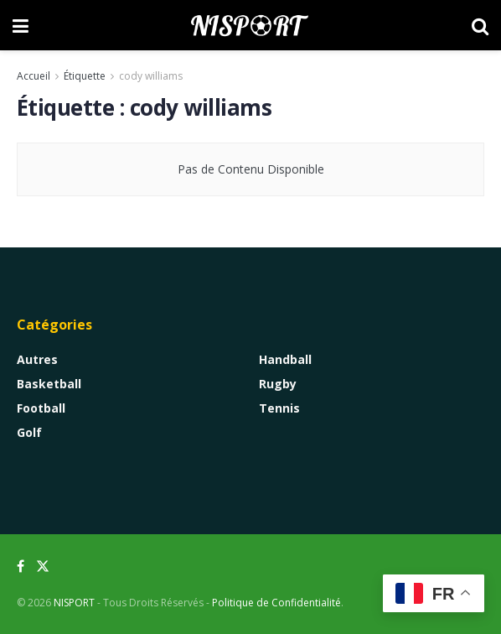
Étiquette (85, 76)
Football (41, 408)
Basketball (49, 384)
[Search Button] (480, 25)
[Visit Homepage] (250, 25)
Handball (285, 359)
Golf (29, 432)
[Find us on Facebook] (20, 566)
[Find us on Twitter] (42, 566)
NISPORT (74, 602)
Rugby (278, 384)
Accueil (33, 76)
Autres (37, 359)
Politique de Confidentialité (276, 602)
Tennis (279, 408)
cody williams (151, 76)
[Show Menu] (20, 25)
